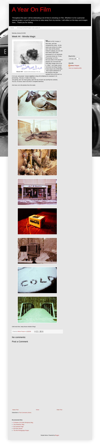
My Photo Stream (17, 428)
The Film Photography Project (21, 430)
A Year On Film (31, 9)
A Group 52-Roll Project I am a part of (28, 28)
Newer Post (15, 409)
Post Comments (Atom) (25, 412)
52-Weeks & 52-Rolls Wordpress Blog (23, 422)
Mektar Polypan (21, 331)
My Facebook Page (18, 426)
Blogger (57, 435)
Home (12, 28)
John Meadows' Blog (18, 424)
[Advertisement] (37, 397)
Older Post (59, 409)
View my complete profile (75, 68)
